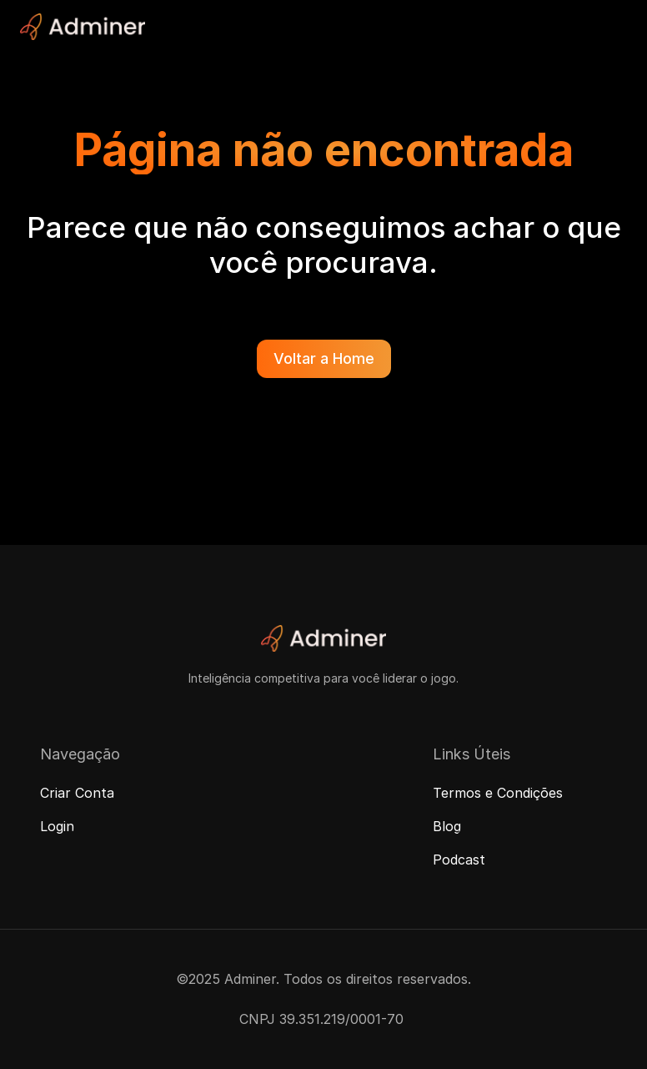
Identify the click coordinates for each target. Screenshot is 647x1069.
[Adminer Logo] (82, 26)
